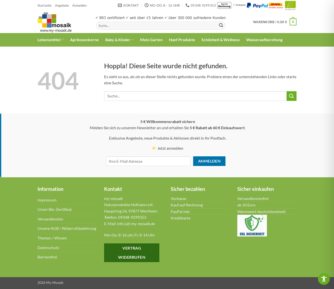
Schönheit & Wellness (221, 39)
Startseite (44, 5)
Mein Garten (151, 39)
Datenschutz (48, 247)
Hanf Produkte (182, 39)
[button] (79, 5)
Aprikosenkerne (84, 39)
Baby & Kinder (119, 39)
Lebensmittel (50, 39)
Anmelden (209, 161)
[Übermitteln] (221, 25)
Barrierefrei (47, 256)
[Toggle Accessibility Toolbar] (323, 278)
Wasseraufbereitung (264, 39)
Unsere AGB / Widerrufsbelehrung (66, 228)
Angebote (62, 5)
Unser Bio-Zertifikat (54, 209)
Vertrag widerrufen (131, 252)
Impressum (46, 200)
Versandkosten (50, 219)
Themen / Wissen (52, 237)
